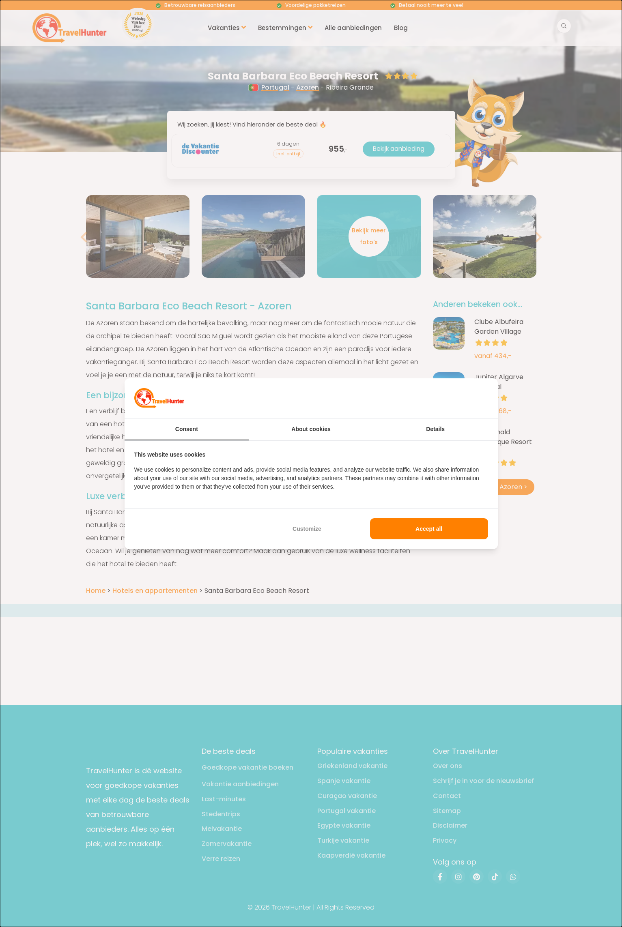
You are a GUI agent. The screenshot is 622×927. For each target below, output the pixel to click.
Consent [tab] (186, 429)
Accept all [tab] (428, 529)
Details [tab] (435, 429)
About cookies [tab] (310, 429)
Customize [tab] (307, 529)
